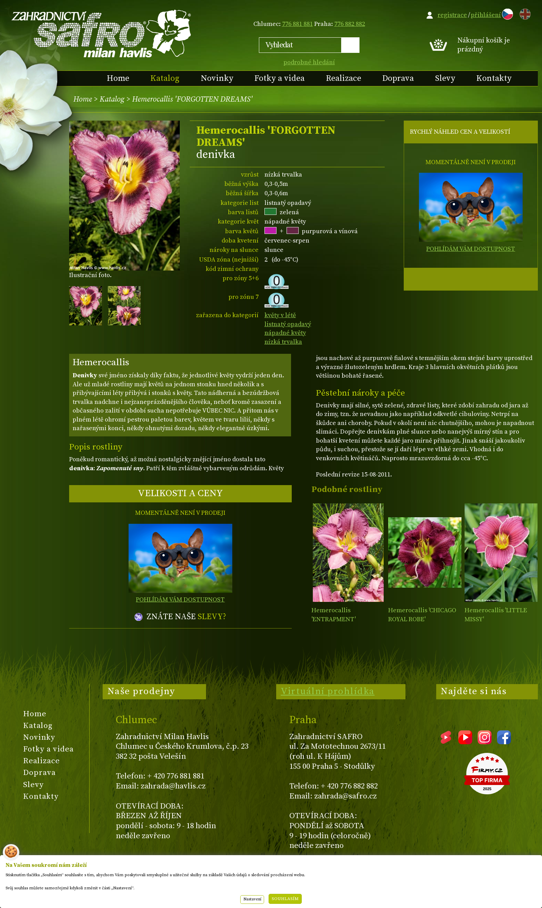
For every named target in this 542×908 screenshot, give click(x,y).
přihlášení (486, 15)
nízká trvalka (283, 342)
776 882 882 (349, 24)
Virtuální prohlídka (328, 691)
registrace (452, 15)
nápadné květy (285, 333)
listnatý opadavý (287, 324)
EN (524, 13)
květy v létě (280, 315)
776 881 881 (297, 24)
